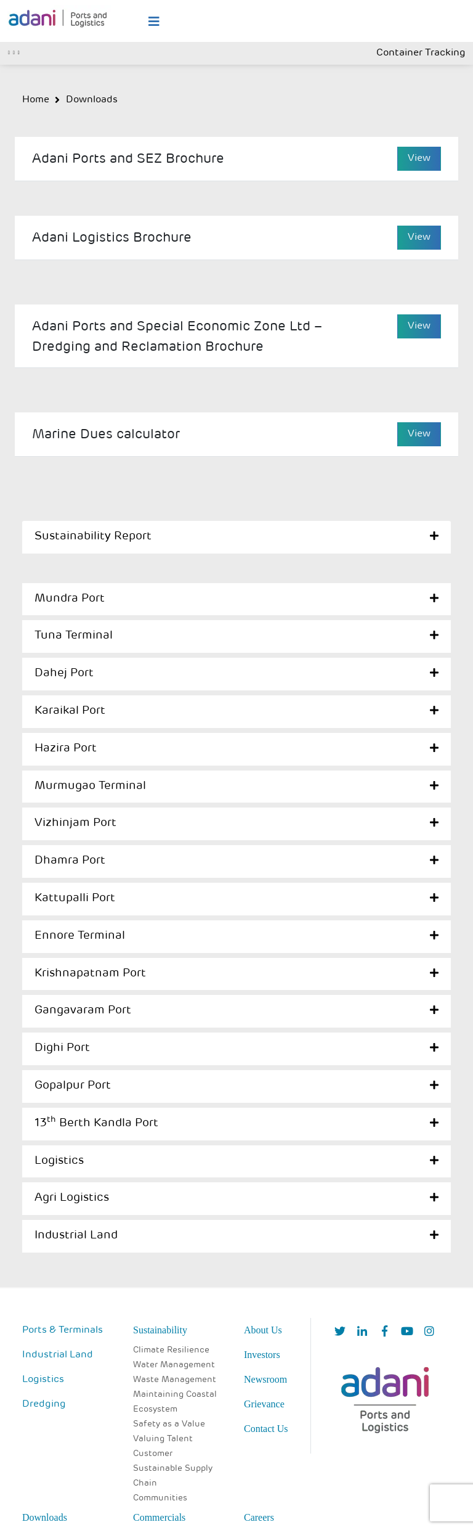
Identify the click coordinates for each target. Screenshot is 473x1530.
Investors (262, 1354)
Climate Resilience (171, 1350)
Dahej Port (64, 673)
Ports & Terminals (62, 1330)
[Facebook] (384, 1332)
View (419, 158)
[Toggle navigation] (13, 51)
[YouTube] (407, 1332)
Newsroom (265, 1379)
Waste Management (174, 1380)
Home (35, 100)
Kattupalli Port (74, 898)
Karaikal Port (69, 711)
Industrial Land (76, 1236)
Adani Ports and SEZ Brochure (128, 159)
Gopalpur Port (72, 1086)
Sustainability (160, 1330)
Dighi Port (62, 1048)
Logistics (59, 1161)
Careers (259, 1517)
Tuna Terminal (73, 636)
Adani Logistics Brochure (112, 238)
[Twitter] (340, 1332)
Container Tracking (421, 53)
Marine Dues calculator (106, 435)
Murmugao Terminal (90, 786)
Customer (152, 1453)
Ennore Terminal (79, 936)
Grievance (264, 1404)
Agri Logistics (71, 1198)
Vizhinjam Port (75, 823)
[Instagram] (429, 1332)
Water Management (174, 1365)
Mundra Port (69, 599)
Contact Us (266, 1428)
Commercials (159, 1517)
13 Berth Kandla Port (96, 1123)
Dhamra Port (69, 861)
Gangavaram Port (82, 1011)
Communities (160, 1498)
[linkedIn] (362, 1332)
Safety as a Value (169, 1424)
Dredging (44, 1404)
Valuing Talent (163, 1439)
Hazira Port (65, 749)
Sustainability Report (93, 536)
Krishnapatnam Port (90, 974)
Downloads (92, 100)
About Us (263, 1330)
